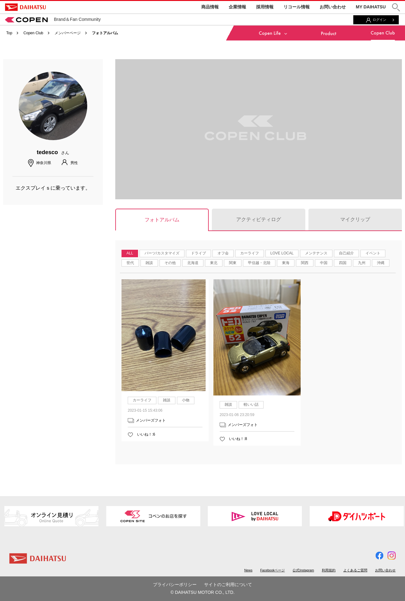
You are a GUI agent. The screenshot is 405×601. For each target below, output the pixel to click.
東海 (285, 263)
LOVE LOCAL (282, 253)
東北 (213, 263)
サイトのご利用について (228, 584)
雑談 (149, 263)
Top (9, 33)
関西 (304, 263)
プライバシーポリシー (175, 584)
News (248, 570)
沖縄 (380, 263)
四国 (342, 263)
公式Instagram (303, 570)
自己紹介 (346, 253)
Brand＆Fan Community (53, 19)
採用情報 (265, 6)
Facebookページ (272, 570)
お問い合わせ (333, 6)
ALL (129, 253)
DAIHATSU (25, 7)
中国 (323, 263)
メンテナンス (316, 253)
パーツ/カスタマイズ (162, 253)
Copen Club (33, 33)
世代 (130, 263)
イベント (372, 253)
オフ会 (223, 253)
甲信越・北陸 (259, 263)
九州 (361, 263)
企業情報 (237, 6)
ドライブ (198, 253)
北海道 (192, 263)
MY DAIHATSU (371, 6)
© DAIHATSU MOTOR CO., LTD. (202, 592)
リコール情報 (297, 6)
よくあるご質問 (355, 570)
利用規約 (329, 570)
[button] (396, 7)
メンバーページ (68, 33)
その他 (170, 263)
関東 (232, 263)
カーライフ (249, 253)
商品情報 (210, 6)
